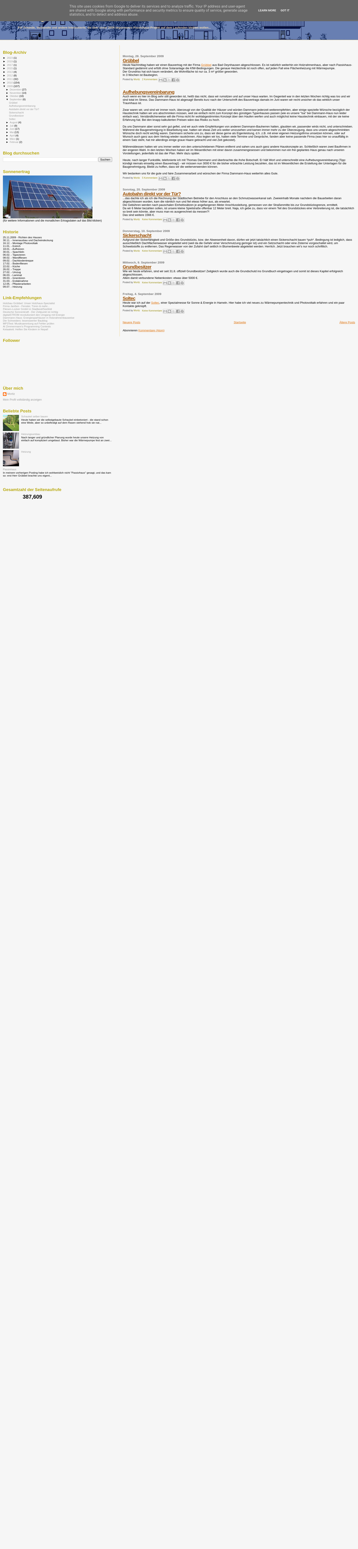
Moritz (11, 393)
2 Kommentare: (150, 79)
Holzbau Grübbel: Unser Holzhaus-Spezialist (29, 303)
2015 (10, 68)
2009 (10, 86)
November (16, 93)
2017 (10, 64)
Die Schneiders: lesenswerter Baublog (25, 320)
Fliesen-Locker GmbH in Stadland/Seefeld (27, 308)
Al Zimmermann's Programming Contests (27, 326)
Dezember (16, 89)
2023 (10, 57)
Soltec (129, 298)
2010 (10, 82)
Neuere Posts (131, 322)
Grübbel (131, 60)
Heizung (26, 451)
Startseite (240, 322)
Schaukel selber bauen (34, 416)
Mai (12, 132)
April (12, 135)
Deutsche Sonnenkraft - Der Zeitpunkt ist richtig (30, 311)
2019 (10, 61)
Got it (285, 10)
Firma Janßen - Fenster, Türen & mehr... (26, 306)
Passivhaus (9, 469)
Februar (14, 142)
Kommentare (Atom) (151, 330)
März (13, 139)
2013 (10, 71)
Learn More (267, 10)
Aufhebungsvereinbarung (148, 91)
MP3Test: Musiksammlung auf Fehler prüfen (28, 323)
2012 (10, 75)
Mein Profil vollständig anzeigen (22, 399)
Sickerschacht (137, 235)
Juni (12, 129)
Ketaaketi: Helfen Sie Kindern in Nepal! (25, 329)
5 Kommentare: (150, 178)
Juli (12, 125)
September (16, 99)
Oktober (14, 96)
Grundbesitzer (137, 266)
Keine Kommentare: (152, 219)
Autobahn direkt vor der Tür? (152, 193)
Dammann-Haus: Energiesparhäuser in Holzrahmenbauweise (38, 317)
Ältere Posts (347, 322)
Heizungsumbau (30, 434)
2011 (10, 78)
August (14, 122)
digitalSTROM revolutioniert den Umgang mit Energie (34, 314)
